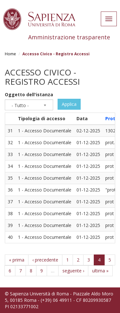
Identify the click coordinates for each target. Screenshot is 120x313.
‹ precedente (45, 260)
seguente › (73, 271)
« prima (16, 260)
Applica (69, 104)
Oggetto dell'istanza (29, 94)
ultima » (100, 271)
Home (10, 54)
